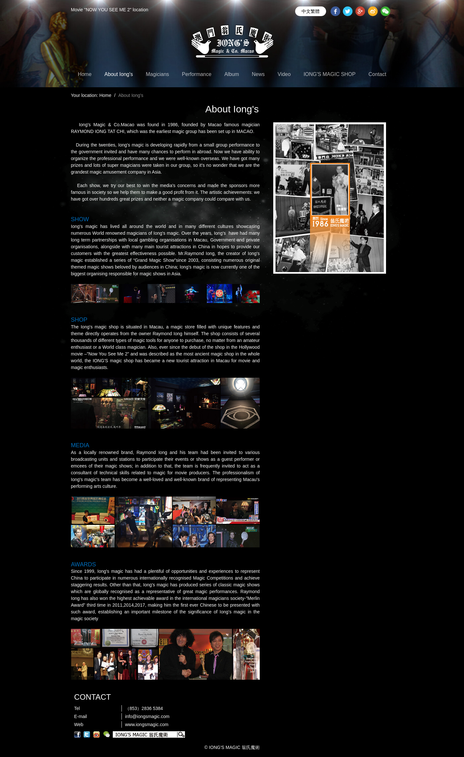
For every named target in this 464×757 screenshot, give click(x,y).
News (258, 74)
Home (85, 74)
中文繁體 (311, 11)
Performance (197, 74)
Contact (377, 74)
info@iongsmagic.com (147, 716)
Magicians (157, 74)
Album (231, 74)
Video (284, 74)
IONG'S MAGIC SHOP (329, 74)
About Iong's (118, 74)
